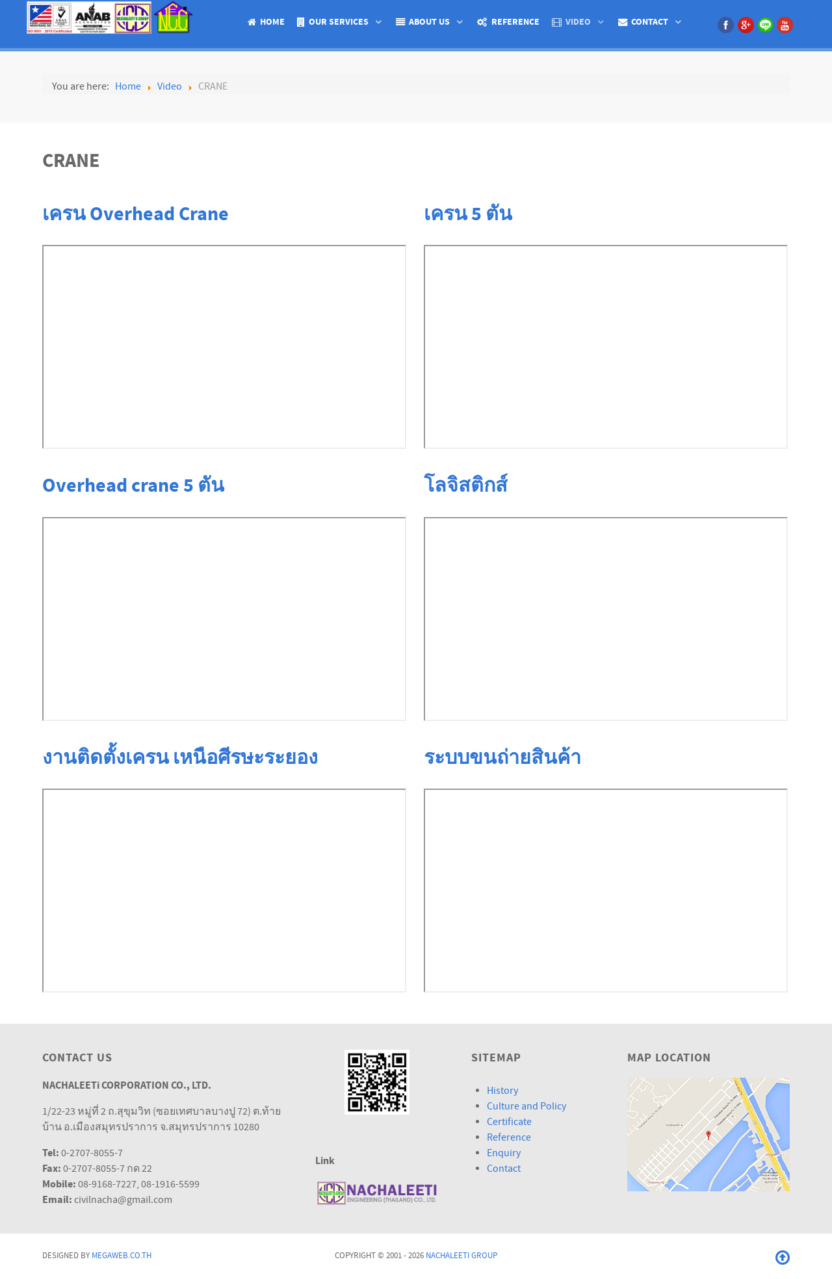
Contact (504, 1168)
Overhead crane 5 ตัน (133, 486)
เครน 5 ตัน (468, 214)
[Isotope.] (112, 16)
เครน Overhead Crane (135, 214)
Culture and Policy (526, 1106)
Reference (509, 1137)
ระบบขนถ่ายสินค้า (502, 758)
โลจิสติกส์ (466, 486)
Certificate (509, 1121)
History (502, 1090)
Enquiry (504, 1152)
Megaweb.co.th (121, 1255)
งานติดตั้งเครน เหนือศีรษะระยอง (180, 758)
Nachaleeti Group (461, 1255)
